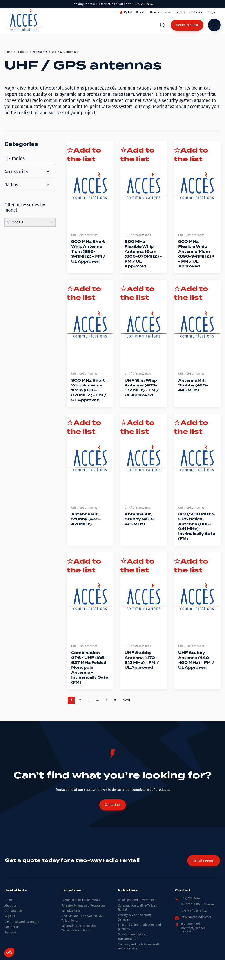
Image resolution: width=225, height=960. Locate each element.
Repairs (140, 12)
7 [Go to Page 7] (106, 700)
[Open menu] (214, 25)
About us (155, 12)
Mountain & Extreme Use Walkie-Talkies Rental (78, 928)
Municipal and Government (137, 900)
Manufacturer (70, 911)
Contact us (195, 12)
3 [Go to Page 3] (89, 700)
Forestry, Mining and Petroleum (83, 905)
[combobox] (26, 222)
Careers (180, 12)
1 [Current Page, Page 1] (71, 700)
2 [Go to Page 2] (80, 700)
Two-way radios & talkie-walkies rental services (141, 946)
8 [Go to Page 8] (115, 700)
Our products (13, 911)
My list (128, 12)
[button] (187, 899)
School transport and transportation (132, 937)
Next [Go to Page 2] (126, 700)
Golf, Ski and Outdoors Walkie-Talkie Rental (82, 918)
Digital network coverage (21, 922)
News (168, 12)
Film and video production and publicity (139, 927)
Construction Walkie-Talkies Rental (137, 908)
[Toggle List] (51, 222)
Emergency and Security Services (135, 917)
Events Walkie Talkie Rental (80, 900)
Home (8, 900)
